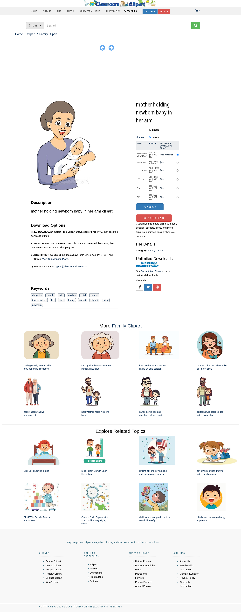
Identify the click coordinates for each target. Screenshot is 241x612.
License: (140, 137)
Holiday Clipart (54, 573)
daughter (37, 295)
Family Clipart (48, 34)
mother (72, 295)
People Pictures (143, 582)
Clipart (47, 11)
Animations (96, 572)
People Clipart (53, 569)
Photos (94, 568)
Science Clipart (54, 577)
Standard (156, 137)
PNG (59, 11)
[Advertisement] (120, 76)
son (61, 300)
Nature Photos (143, 561)
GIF (138, 197)
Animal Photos (143, 586)
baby (105, 300)
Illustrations (96, 576)
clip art (94, 300)
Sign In (164, 11)
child (83, 295)
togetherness (39, 300)
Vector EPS (141, 162)
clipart (82, 300)
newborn (37, 305)
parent (94, 295)
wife (61, 295)
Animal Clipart (53, 565)
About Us (185, 561)
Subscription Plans (151, 271)
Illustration (113, 11)
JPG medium (142, 170)
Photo (70, 11)
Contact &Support (189, 573)
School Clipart (53, 561)
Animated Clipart (90, 11)
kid (52, 300)
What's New (52, 582)
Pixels (152, 143)
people (50, 295)
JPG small (141, 179)
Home (34, 11)
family (71, 300)
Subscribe (150, 11)
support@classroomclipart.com (70, 266)
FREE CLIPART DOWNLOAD (142, 155)
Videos (94, 581)
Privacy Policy (187, 577)
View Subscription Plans (55, 259)
